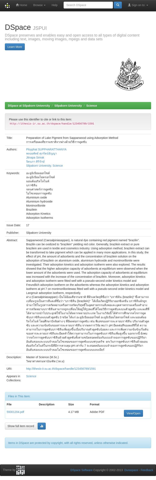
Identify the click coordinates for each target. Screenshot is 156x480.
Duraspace (131, 470)
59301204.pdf (15, 412)
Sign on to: (138, 5)
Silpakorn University (68, 105)
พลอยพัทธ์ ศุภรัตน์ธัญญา (41, 153)
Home (21, 5)
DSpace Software (81, 470)
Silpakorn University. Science (44, 165)
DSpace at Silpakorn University (29, 105)
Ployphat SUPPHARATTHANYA (46, 149)
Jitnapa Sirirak (35, 157)
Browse (39, 5)
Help (54, 5)
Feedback (147, 470)
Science (91, 105)
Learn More (15, 46)
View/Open (133, 413)
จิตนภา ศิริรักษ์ (35, 161)
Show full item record (21, 426)
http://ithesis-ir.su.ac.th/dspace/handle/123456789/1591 (61, 368)
